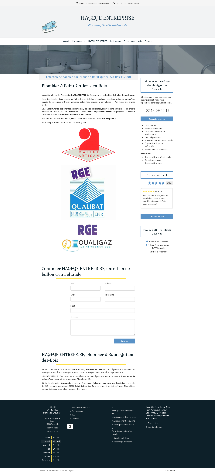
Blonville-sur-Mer (84, 379)
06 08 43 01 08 (52, 431)
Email (72, 294)
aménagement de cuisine (73, 372)
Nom (72, 283)
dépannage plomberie (114, 372)
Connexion (170, 470)
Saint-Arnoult (68, 379)
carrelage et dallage (93, 372)
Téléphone (109, 294)
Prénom (108, 283)
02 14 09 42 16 (158, 110)
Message (74, 317)
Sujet (72, 306)
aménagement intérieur (52, 372)
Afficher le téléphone (158, 251)
